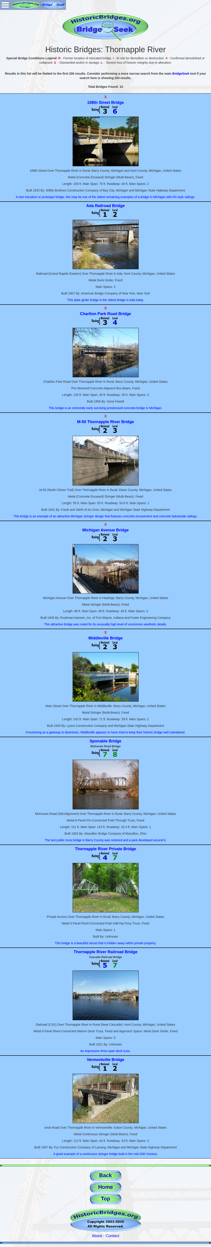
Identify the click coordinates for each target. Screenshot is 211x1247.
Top (105, 1199)
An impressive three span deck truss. (105, 1051)
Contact (112, 1236)
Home (105, 1187)
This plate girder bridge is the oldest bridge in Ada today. (105, 300)
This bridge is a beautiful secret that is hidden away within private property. (105, 943)
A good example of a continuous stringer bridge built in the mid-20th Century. (105, 1154)
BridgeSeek (180, 73)
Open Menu (5, 5)
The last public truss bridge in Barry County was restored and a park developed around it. (105, 840)
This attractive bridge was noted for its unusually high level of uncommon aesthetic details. (105, 624)
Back (105, 1175)
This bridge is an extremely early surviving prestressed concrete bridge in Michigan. (105, 408)
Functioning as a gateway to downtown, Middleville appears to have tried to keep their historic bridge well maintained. (105, 732)
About (97, 1236)
